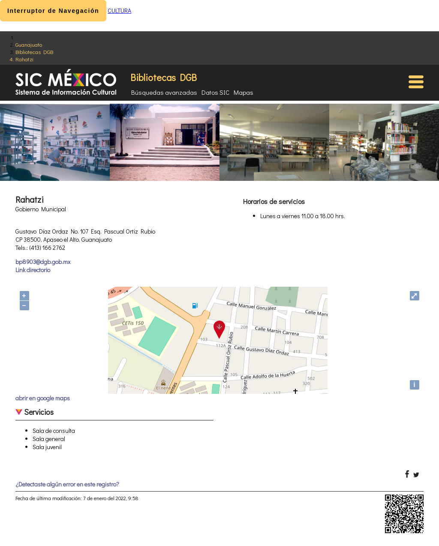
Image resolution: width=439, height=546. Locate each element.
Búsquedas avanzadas (164, 92)
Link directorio (32, 270)
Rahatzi (24, 59)
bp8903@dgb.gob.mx (42, 262)
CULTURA (119, 10)
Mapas (243, 92)
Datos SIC (215, 92)
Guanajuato (28, 44)
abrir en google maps (42, 398)
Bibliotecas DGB (34, 51)
